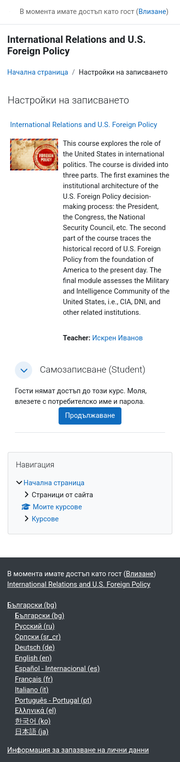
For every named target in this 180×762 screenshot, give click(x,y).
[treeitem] (90, 501)
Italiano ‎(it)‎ (31, 689)
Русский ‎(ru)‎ (35, 626)
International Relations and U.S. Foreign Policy (83, 124)
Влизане (152, 11)
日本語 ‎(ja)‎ (31, 731)
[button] (23, 370)
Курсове (45, 519)
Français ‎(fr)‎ (34, 679)
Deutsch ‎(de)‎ (35, 647)
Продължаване (90, 415)
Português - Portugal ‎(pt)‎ (53, 700)
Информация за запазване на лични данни (78, 750)
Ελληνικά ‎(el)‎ (35, 710)
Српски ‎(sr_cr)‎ (38, 637)
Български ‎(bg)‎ (32, 605)
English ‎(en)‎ (33, 658)
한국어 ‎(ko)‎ (32, 721)
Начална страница (37, 72)
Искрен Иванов (117, 338)
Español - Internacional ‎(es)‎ (57, 668)
